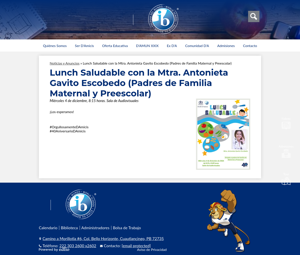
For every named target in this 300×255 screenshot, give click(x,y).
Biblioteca (69, 227)
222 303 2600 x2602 (77, 245)
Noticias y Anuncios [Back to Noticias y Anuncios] (64, 63)
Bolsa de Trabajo (127, 227)
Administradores (95, 227)
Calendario (48, 227)
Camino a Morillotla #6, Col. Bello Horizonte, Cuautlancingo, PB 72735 (103, 238)
